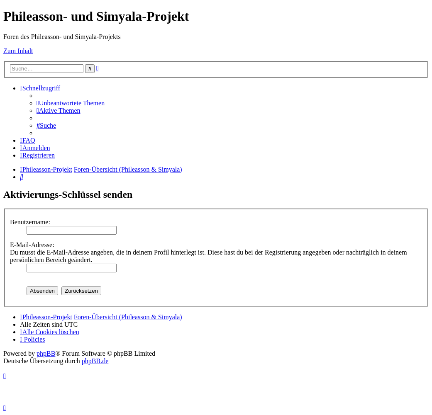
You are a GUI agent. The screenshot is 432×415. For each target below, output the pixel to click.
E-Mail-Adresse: (32, 244)
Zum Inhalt (18, 50)
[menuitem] (71, 103)
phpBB (46, 353)
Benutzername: (30, 222)
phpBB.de (95, 360)
